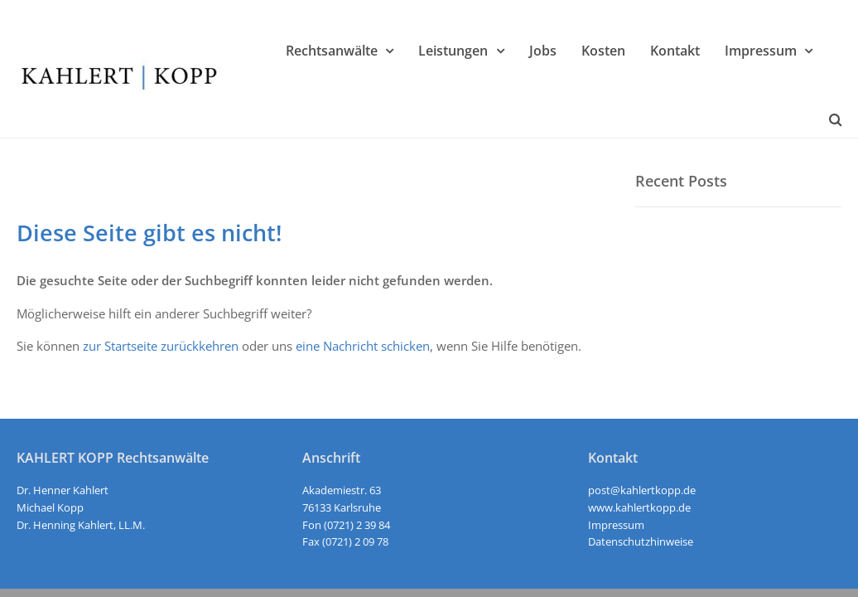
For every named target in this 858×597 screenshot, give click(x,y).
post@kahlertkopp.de (642, 490)
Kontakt (675, 50)
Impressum (761, 50)
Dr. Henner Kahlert (62, 490)
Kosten (603, 50)
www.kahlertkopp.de (639, 507)
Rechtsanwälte (332, 50)
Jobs (543, 50)
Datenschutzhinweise (640, 541)
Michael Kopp (50, 507)
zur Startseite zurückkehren (161, 345)
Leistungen (453, 50)
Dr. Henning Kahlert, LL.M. (81, 524)
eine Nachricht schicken (363, 345)
